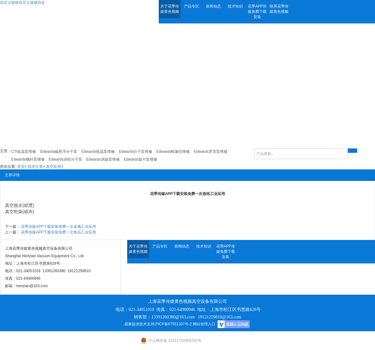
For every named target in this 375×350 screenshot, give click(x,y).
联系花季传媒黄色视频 (279, 9)
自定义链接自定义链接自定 (22, 2)
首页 (21, 166)
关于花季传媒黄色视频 (169, 9)
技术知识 (235, 6)
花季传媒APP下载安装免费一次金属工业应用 (58, 226)
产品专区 (191, 6)
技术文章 (35, 166)
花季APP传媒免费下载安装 (257, 11)
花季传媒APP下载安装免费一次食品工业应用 (58, 232)
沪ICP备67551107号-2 (173, 324)
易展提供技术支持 (139, 324)
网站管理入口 (204, 324)
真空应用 (53, 166)
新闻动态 (213, 6)
